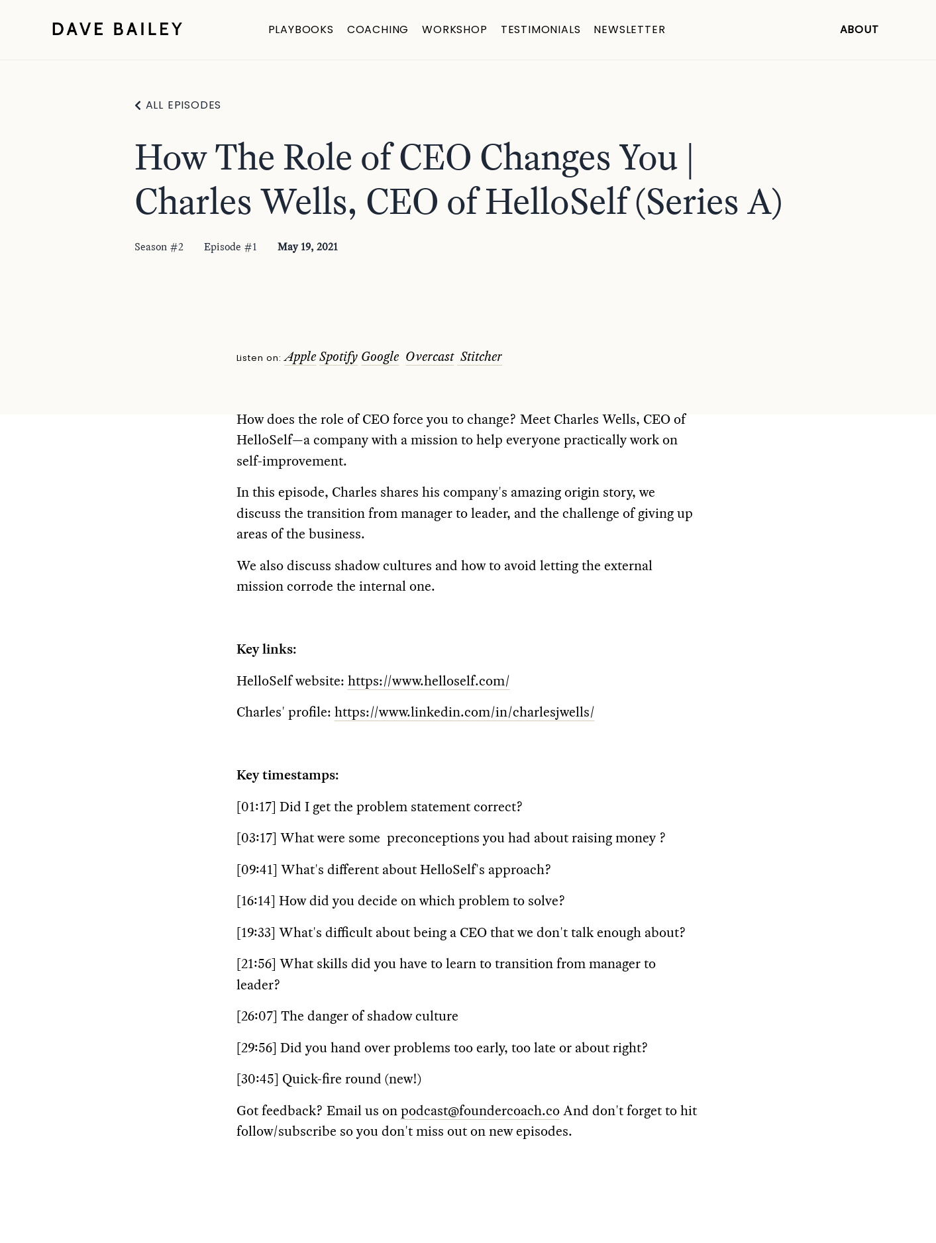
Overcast (429, 356)
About (859, 29)
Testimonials (541, 29)
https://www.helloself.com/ (429, 681)
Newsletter (629, 29)
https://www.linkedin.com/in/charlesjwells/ (465, 712)
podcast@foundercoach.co (480, 1110)
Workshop (454, 29)
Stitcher (481, 356)
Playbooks (301, 29)
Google (380, 356)
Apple (300, 356)
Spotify (338, 356)
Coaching (378, 29)
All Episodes (184, 105)
